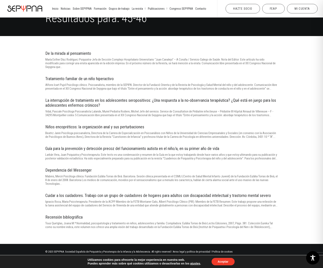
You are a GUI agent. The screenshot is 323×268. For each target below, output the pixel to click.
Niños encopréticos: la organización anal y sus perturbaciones (94, 126)
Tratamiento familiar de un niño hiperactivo (79, 78)
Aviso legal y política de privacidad (191, 251)
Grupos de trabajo (119, 8)
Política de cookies (222, 251)
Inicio (55, 8)
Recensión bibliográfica (64, 217)
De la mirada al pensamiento (68, 53)
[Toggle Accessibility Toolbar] (313, 258)
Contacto (200, 8)
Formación (100, 8)
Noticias (65, 8)
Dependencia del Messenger (68, 170)
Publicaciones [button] (157, 8)
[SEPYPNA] (24, 9)
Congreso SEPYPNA (181, 8)
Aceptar (223, 261)
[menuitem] (55, 8)
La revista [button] (139, 8)
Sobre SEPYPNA (82, 8)
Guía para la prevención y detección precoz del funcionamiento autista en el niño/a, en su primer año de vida (132, 148)
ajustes (195, 263)
